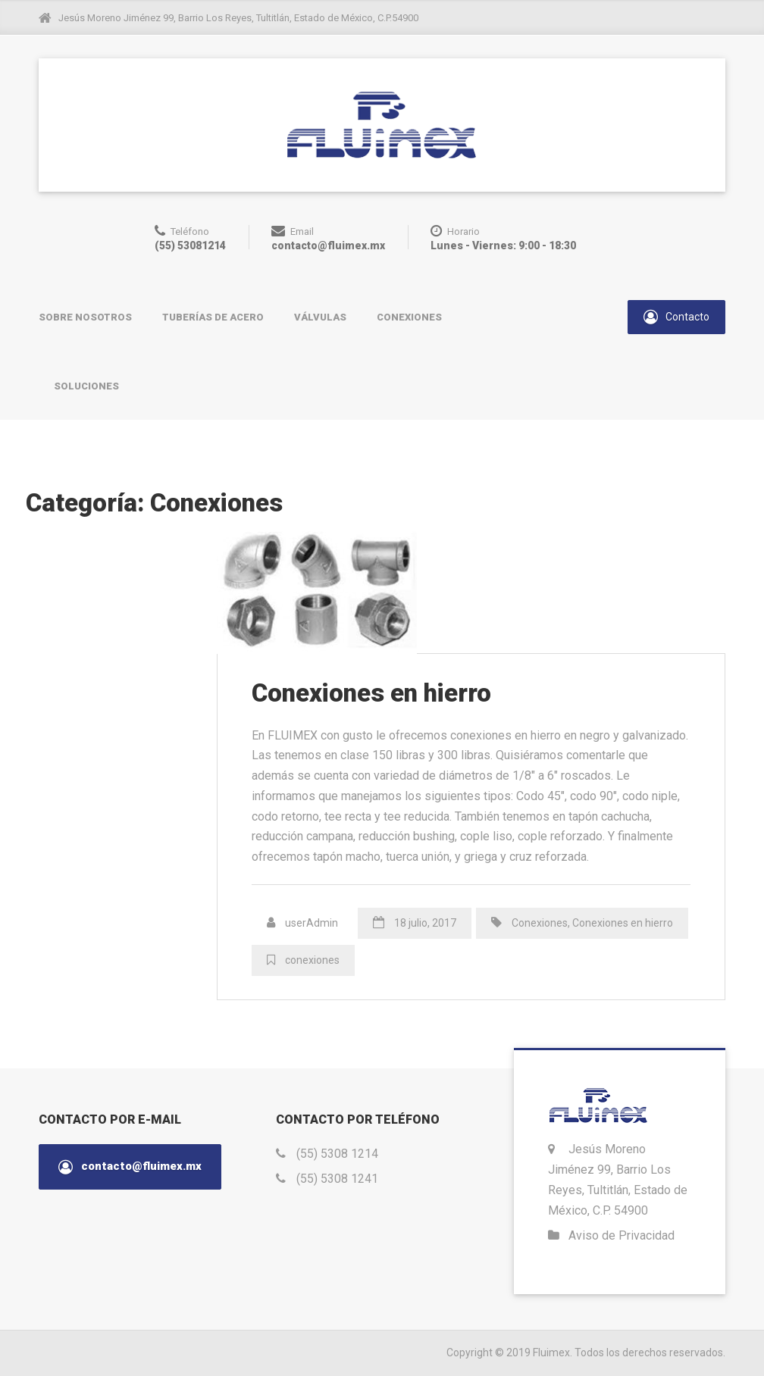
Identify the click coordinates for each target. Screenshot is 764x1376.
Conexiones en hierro (371, 693)
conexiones (312, 960)
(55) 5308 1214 (337, 1153)
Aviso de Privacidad (621, 1235)
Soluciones (86, 386)
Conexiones (409, 317)
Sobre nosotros (85, 317)
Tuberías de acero (213, 317)
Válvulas (320, 317)
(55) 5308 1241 (337, 1178)
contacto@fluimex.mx (130, 1166)
